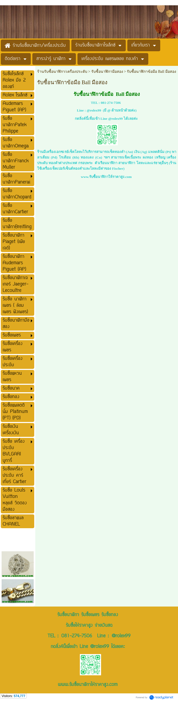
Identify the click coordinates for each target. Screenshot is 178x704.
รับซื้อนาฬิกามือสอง (107, 72)
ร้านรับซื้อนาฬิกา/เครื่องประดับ (62, 72)
